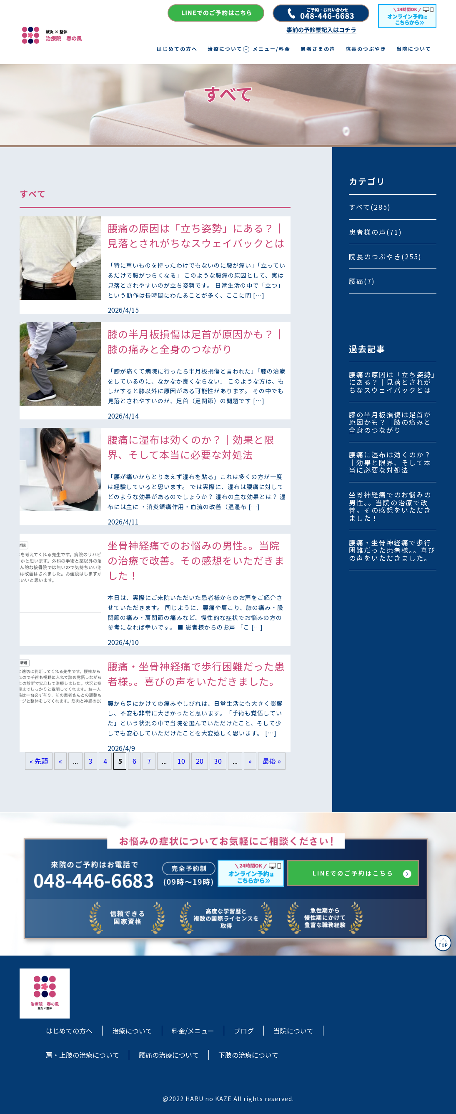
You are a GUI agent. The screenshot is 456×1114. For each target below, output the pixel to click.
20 (199, 761)
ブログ (244, 1031)
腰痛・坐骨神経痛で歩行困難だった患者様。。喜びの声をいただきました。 (392, 550)
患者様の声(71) (375, 232)
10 (181, 761)
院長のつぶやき (366, 49)
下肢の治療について (248, 1055)
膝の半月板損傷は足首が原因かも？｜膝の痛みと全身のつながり (390, 422)
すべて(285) (370, 207)
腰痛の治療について (169, 1055)
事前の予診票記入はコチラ (321, 29)
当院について (413, 49)
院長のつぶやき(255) (385, 256)
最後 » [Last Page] (272, 761)
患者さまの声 (318, 49)
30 (218, 761)
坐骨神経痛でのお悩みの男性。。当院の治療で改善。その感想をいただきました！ (390, 505)
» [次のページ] (250, 761)
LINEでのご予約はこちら (353, 873)
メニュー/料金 (272, 49)
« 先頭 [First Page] (39, 761)
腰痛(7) (362, 281)
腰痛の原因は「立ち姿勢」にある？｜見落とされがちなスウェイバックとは (392, 382)
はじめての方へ (177, 49)
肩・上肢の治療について (82, 1055)
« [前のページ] (60, 761)
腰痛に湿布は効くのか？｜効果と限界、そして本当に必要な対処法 (390, 462)
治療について (225, 49)
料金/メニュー (193, 1031)
